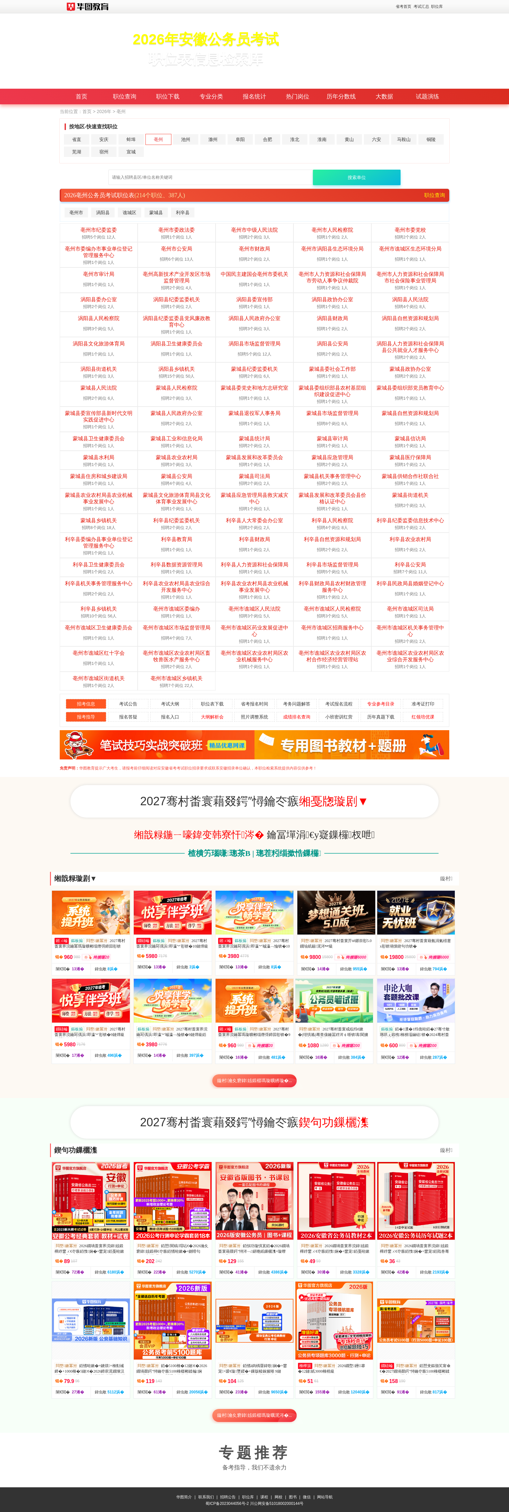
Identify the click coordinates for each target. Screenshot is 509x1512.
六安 (376, 139)
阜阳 (240, 139)
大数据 (384, 96)
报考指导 (86, 716)
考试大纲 (170, 703)
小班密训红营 (339, 716)
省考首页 (403, 6)
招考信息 (86, 703)
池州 (185, 139)
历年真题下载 (380, 716)
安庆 (103, 139)
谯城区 (129, 212)
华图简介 (184, 1495)
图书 (293, 1495)
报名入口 (170, 716)
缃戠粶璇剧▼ (75, 878)
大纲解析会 (212, 716)
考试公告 (128, 703)
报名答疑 (128, 716)
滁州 (212, 139)
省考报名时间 (254, 703)
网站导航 (325, 1495)
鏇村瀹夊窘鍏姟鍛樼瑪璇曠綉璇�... (254, 1080)
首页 (81, 96)
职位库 (437, 6)
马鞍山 (404, 139)
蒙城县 (156, 212)
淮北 (294, 139)
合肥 (267, 139)
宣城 (131, 151)
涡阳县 (103, 212)
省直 (76, 139)
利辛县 (183, 212)
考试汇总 (421, 6)
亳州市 (76, 212)
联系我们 (206, 1495)
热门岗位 (297, 96)
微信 (307, 1495)
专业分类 (211, 96)
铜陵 (431, 139)
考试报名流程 (339, 703)
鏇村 (446, 878)
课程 (264, 1495)
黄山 (349, 139)
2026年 (104, 111)
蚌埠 (131, 139)
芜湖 (76, 151)
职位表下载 (212, 703)
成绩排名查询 (296, 716)
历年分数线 (341, 96)
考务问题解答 (296, 703)
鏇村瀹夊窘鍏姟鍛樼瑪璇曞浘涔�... (254, 1415)
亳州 (158, 139)
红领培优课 (423, 716)
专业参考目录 (380, 703)
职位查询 (124, 96)
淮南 (322, 139)
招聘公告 (228, 1495)
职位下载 (168, 96)
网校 (278, 1495)
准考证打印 (423, 703)
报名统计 (254, 96)
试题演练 (427, 96)
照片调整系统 (254, 716)
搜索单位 (357, 177)
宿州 (103, 151)
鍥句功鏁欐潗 (75, 1150)
